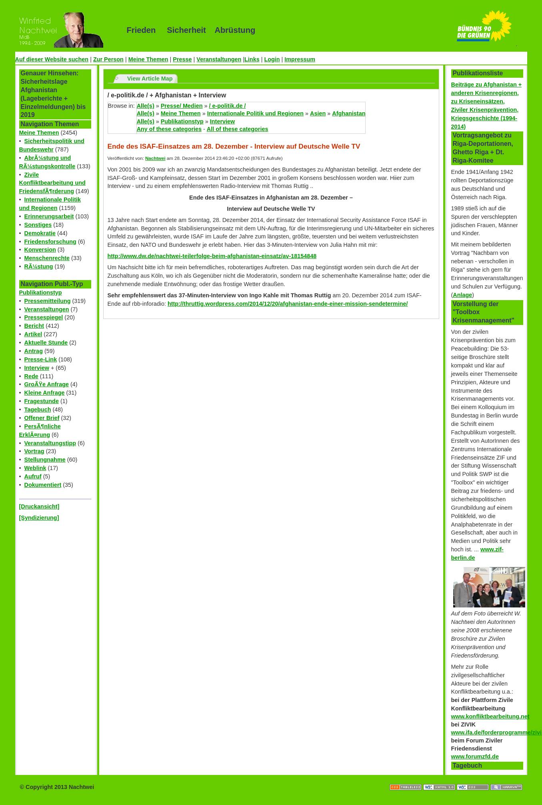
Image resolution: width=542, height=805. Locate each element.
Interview (36, 368)
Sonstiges (38, 225)
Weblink (35, 468)
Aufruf (33, 476)
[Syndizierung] (39, 517)
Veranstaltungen (218, 59)
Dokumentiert (43, 485)
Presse (182, 59)
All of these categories (237, 129)
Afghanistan (348, 113)
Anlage (462, 295)
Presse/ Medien (182, 106)
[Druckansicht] (39, 506)
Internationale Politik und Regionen (255, 113)
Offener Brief (42, 418)
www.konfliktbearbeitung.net (490, 716)
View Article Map (150, 78)
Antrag (33, 351)
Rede (31, 376)
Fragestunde (41, 401)
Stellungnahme (45, 459)
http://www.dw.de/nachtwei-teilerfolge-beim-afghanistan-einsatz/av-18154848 (212, 256)
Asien (318, 113)
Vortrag (34, 451)
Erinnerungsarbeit (49, 216)
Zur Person (108, 59)
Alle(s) (145, 106)
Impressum (299, 59)
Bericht (34, 326)
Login (272, 59)
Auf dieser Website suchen (52, 59)
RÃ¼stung (38, 266)
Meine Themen (148, 59)
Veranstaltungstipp (50, 443)
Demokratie (40, 233)
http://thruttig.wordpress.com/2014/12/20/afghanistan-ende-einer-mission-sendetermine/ (288, 304)
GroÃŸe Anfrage (46, 384)
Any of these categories (169, 129)
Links (252, 59)
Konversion (40, 249)
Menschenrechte (47, 258)
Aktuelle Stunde (46, 342)
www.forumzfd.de (475, 756)
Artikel (33, 334)
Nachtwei (155, 158)
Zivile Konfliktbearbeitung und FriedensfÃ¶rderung (52, 183)
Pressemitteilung (47, 301)
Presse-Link (40, 359)
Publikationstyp (40, 292)
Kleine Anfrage (44, 392)
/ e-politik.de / (227, 106)
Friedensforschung (50, 241)
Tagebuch (37, 409)
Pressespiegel (43, 317)
